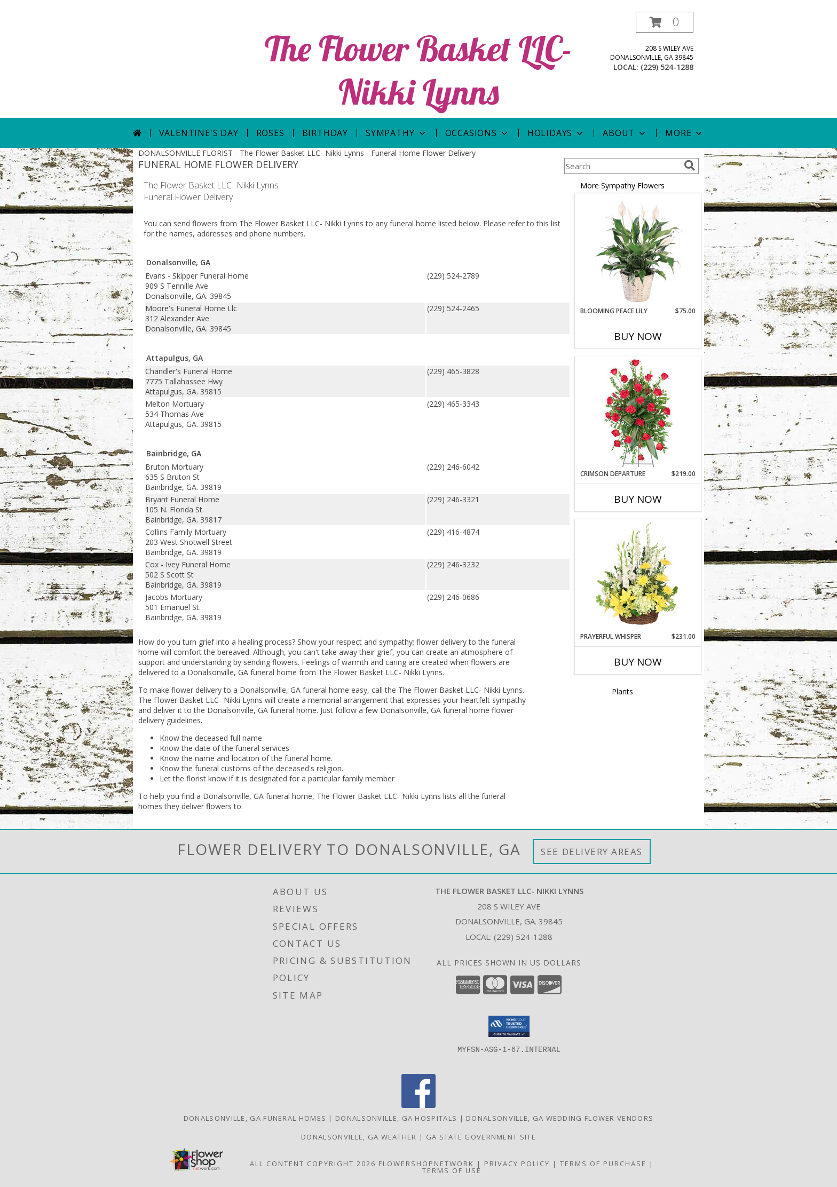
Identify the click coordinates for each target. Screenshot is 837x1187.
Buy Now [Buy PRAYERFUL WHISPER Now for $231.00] (638, 662)
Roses (270, 133)
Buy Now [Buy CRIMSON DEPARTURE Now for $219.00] (638, 499)
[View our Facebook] (418, 1105)
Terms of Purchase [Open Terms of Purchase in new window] (603, 1163)
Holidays (556, 133)
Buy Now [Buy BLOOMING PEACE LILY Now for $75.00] (638, 336)
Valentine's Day (199, 133)
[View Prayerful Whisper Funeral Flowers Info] (638, 576)
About (625, 133)
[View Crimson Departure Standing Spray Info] (638, 413)
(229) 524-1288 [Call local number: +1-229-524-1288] (667, 67)
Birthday (325, 133)
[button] (664, 22)
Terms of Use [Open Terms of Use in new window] (451, 1170)
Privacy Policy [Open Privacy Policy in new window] (517, 1163)
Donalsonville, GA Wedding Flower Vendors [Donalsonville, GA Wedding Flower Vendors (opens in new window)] (559, 1118)
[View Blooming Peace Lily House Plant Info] (638, 250)
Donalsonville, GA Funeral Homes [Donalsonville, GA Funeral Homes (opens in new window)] (255, 1118)
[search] (689, 165)
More (684, 133)
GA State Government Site (481, 1137)
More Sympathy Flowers (622, 185)
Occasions (477, 133)
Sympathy (396, 133)
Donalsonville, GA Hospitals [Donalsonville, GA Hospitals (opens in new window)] (396, 1118)
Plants (622, 691)
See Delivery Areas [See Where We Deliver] (592, 851)
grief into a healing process (245, 642)
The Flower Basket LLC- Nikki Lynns (418, 70)
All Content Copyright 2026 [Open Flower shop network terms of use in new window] (313, 1163)
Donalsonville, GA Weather (359, 1137)
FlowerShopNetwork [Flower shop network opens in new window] (426, 1163)
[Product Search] (622, 166)
